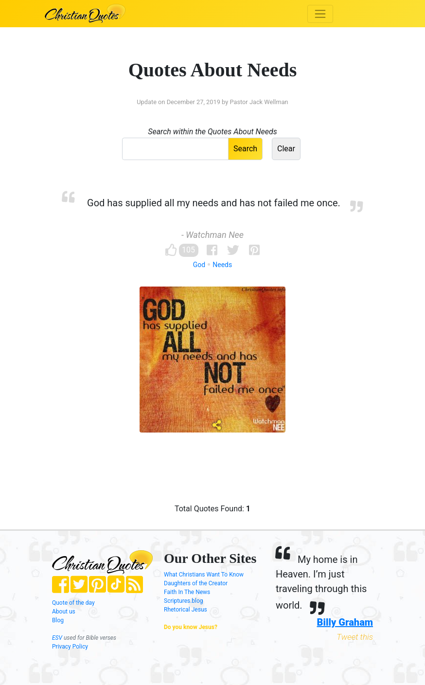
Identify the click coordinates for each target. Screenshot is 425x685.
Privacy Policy (70, 646)
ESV (57, 637)
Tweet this (354, 637)
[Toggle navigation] (320, 14)
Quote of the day (73, 602)
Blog (58, 620)
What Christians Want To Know (204, 574)
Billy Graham (345, 622)
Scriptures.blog (183, 600)
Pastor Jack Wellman (259, 102)
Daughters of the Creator (196, 583)
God (199, 265)
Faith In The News (187, 592)
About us (63, 611)
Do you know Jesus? (190, 627)
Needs (222, 265)
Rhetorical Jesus (185, 609)
